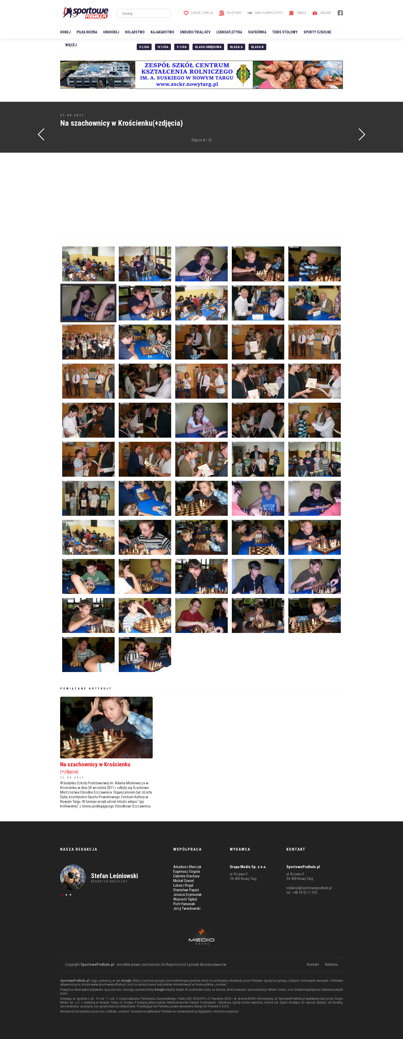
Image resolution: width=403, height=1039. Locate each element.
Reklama (331, 964)
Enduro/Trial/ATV (195, 32)
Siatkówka (257, 32)
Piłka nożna (87, 32)
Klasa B (257, 47)
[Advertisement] (201, 195)
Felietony (230, 13)
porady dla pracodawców (207, 964)
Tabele (297, 13)
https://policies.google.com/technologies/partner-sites (170, 980)
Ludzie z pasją (198, 13)
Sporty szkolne (317, 32)
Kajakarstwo (162, 32)
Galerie (321, 13)
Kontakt (313, 964)
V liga (182, 47)
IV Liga (163, 47)
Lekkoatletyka (229, 32)
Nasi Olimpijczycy (265, 13)
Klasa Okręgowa (208, 47)
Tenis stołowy (285, 32)
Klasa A (236, 47)
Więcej (71, 45)
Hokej (65, 32)
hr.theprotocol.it (174, 964)
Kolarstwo (135, 32)
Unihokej (111, 32)
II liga (144, 47)
